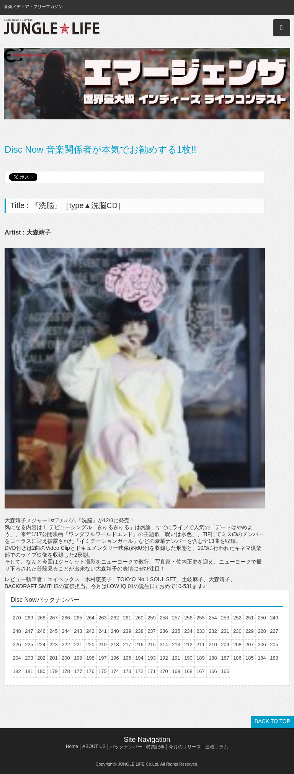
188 (213, 658)
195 (127, 658)
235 (176, 631)
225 (29, 644)
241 (102, 631)
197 (102, 658)
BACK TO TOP (272, 721)
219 (102, 644)
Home (72, 746)
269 (29, 618)
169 (176, 671)
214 (164, 644)
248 (17, 631)
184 (262, 658)
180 (41, 671)
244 (66, 631)
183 (274, 658)
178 (66, 671)
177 (78, 671)
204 (17, 658)
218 (115, 644)
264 (90, 618)
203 (29, 658)
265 (78, 618)
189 (200, 658)
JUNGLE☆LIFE (52, 27)
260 (139, 618)
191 (176, 658)
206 (262, 644)
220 (90, 644)
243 (78, 631)
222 (66, 644)
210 (213, 644)
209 (225, 644)
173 (127, 671)
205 (274, 644)
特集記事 (155, 747)
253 (225, 618)
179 (53, 671)
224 (41, 644)
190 (188, 658)
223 (53, 644)
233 (200, 631)
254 (213, 618)
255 (200, 618)
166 (213, 671)
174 (115, 671)
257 (176, 618)
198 (90, 658)
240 (115, 631)
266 (66, 618)
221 (78, 644)
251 (249, 618)
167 (200, 671)
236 (164, 631)
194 (139, 658)
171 (151, 671)
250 (262, 618)
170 (164, 671)
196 (115, 658)
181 (29, 671)
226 (17, 644)
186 (237, 658)
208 (237, 644)
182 (17, 671)
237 (151, 631)
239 (127, 631)
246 (41, 631)
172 (139, 671)
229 (249, 631)
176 (90, 671)
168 (188, 671)
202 (41, 658)
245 (53, 631)
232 (213, 631)
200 (66, 658)
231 (225, 631)
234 (188, 631)
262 (115, 618)
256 (188, 618)
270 (17, 618)
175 (102, 671)
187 (225, 658)
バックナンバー (126, 747)
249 (274, 618)
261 (127, 618)
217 (127, 644)
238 (139, 631)
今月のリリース (185, 747)
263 (102, 618)
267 (53, 618)
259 (151, 618)
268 (41, 618)
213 (176, 644)
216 (139, 644)
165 (225, 671)
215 (151, 644)
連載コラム (216, 747)
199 (78, 658)
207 (249, 644)
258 (164, 618)
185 (249, 658)
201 (53, 658)
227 (274, 631)
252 (237, 618)
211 (200, 644)
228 (262, 631)
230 (237, 631)
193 (151, 658)
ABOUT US (94, 746)
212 (188, 644)
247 (29, 631)
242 (90, 631)
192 (164, 658)
